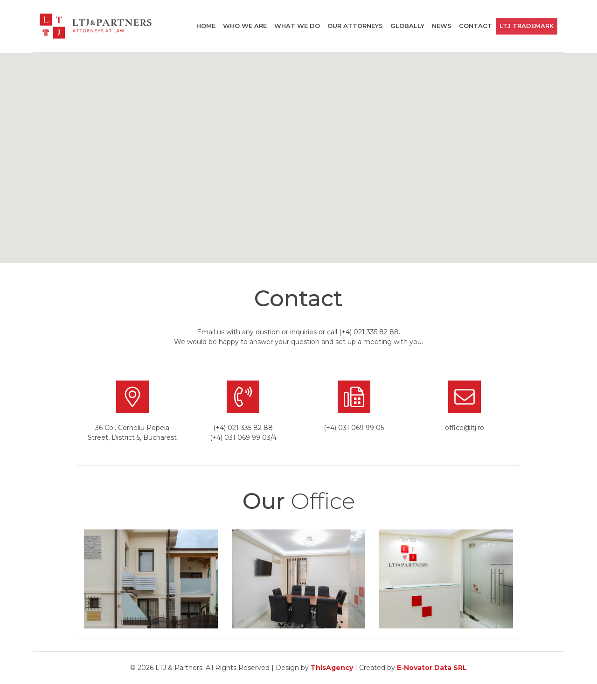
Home (205, 25)
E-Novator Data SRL (432, 667)
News (441, 25)
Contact (475, 25)
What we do (297, 25)
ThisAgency (332, 667)
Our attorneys (355, 25)
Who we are (245, 25)
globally (407, 25)
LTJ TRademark (527, 25)
